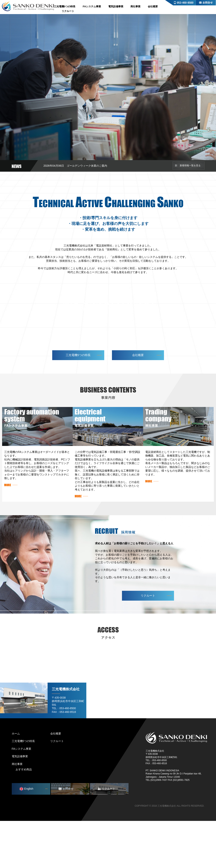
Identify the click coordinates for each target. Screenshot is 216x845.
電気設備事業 (115, 6)
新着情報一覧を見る (190, 165)
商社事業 (135, 6)
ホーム (16, 757)
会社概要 (153, 6)
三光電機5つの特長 (65, 6)
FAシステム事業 (92, 6)
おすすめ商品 (24, 793)
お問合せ (206, 2)
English (26, 813)
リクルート (68, 11)
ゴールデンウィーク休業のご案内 (87, 165)
